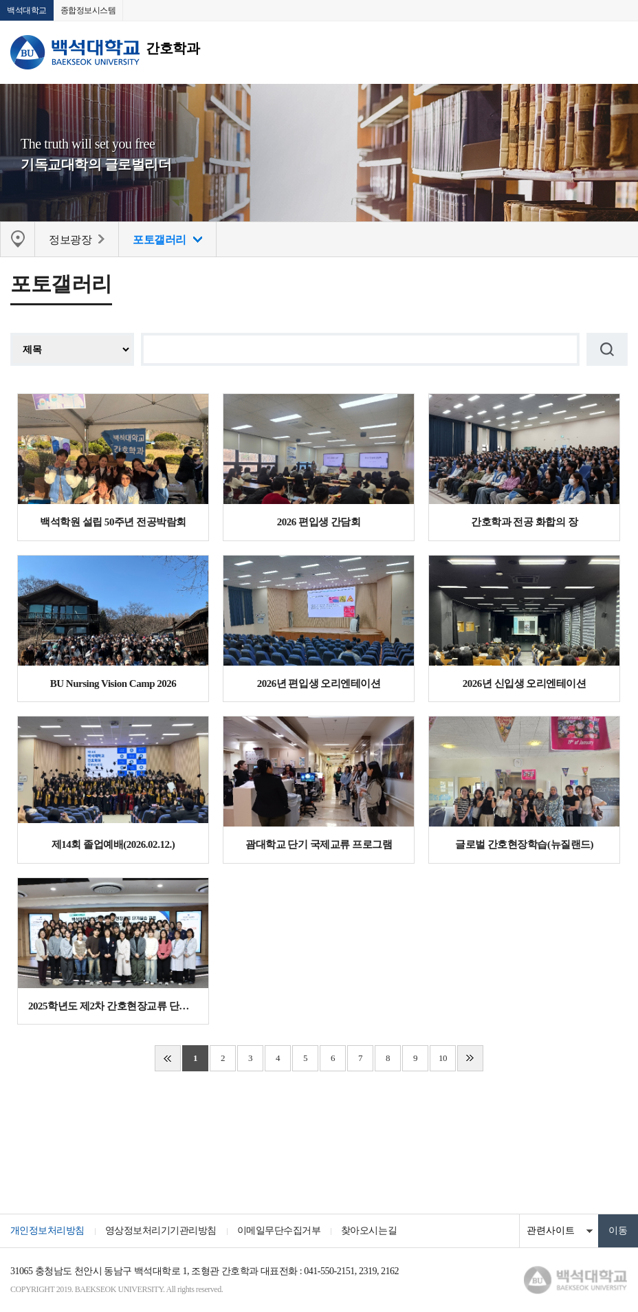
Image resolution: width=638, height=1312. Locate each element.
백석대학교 (27, 10)
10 (443, 1058)
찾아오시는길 (369, 1231)
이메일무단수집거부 (279, 1231)
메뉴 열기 (617, 52)
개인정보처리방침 (47, 1231)
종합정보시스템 (88, 10)
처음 (168, 1059)
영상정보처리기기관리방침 (161, 1231)
